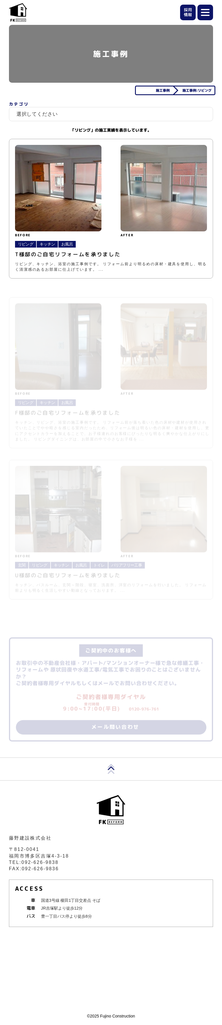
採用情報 (188, 12)
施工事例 (163, 90)
